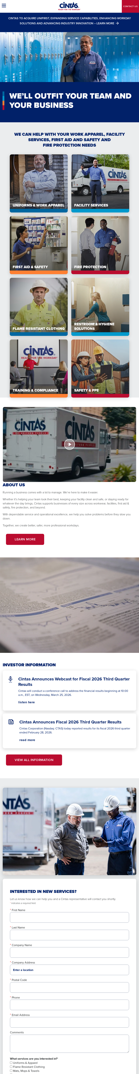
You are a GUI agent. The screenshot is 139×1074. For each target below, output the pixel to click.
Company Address (23, 962)
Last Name (18, 927)
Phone (16, 997)
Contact (130, 6)
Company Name (22, 945)
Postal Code (19, 980)
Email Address (21, 1015)
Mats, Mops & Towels (24, 1071)
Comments (17, 1032)
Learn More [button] (25, 539)
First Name (18, 910)
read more (27, 740)
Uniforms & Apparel (24, 1063)
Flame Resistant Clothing (27, 1067)
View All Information (34, 760)
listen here (33, 702)
